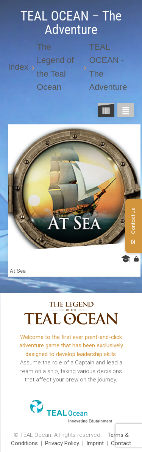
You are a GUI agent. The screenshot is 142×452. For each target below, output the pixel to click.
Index (18, 67)
